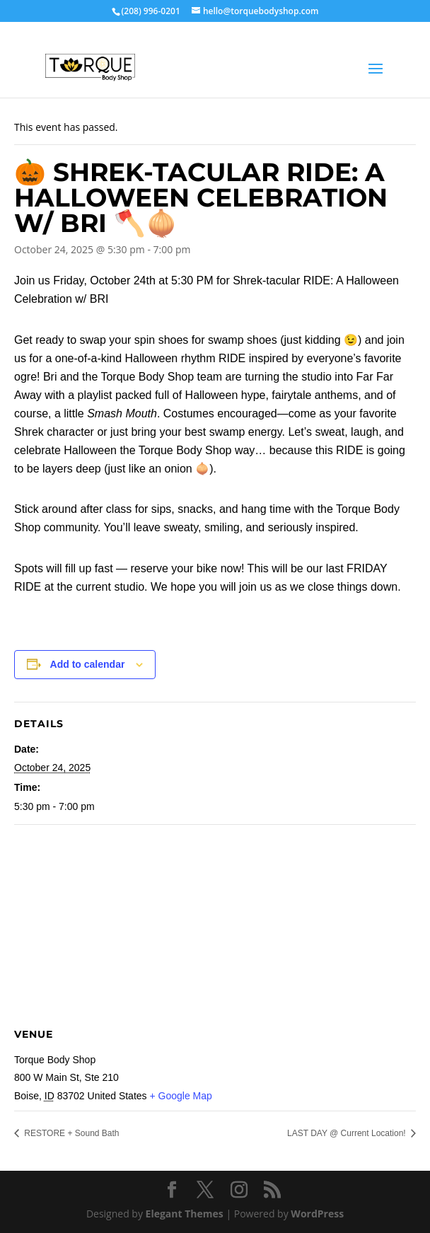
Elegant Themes (184, 1213)
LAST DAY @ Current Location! (347, 1133)
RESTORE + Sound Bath (71, 1133)
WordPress (317, 1213)
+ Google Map (180, 1095)
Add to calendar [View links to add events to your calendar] (87, 664)
